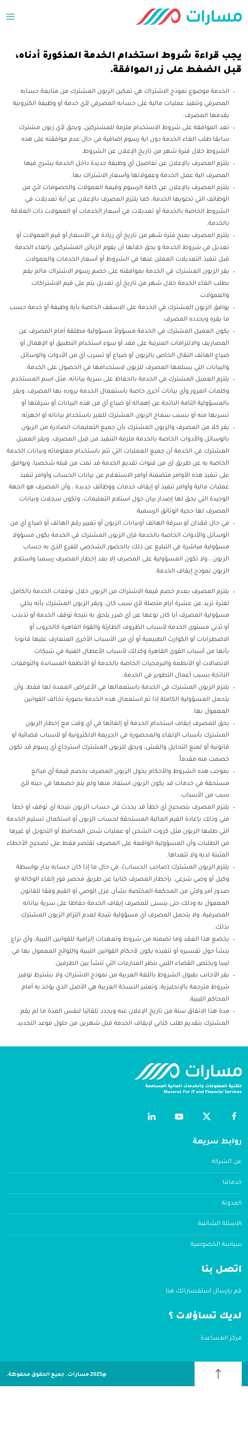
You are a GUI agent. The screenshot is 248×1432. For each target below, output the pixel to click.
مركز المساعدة (221, 1338)
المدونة (232, 1203)
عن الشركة (227, 1162)
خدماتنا (232, 1183)
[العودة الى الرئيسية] (189, 16)
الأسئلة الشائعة (220, 1224)
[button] (10, 16)
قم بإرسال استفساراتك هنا (204, 1291)
